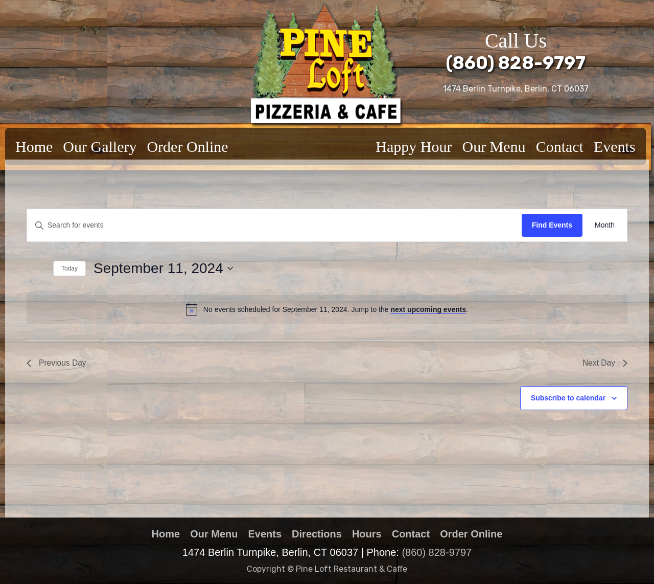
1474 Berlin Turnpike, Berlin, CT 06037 (516, 89)
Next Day (604, 363)
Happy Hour (414, 146)
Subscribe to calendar (568, 398)
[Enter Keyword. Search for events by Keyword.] (274, 225)
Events (615, 146)
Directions (317, 534)
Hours (367, 534)
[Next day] (42, 269)
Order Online (187, 146)
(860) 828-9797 (516, 63)
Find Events (552, 225)
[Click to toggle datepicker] (163, 268)
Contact (559, 146)
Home (34, 146)
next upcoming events (428, 309)
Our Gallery (99, 146)
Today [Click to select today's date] (69, 268)
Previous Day (57, 363)
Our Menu (493, 146)
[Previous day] (29, 269)
